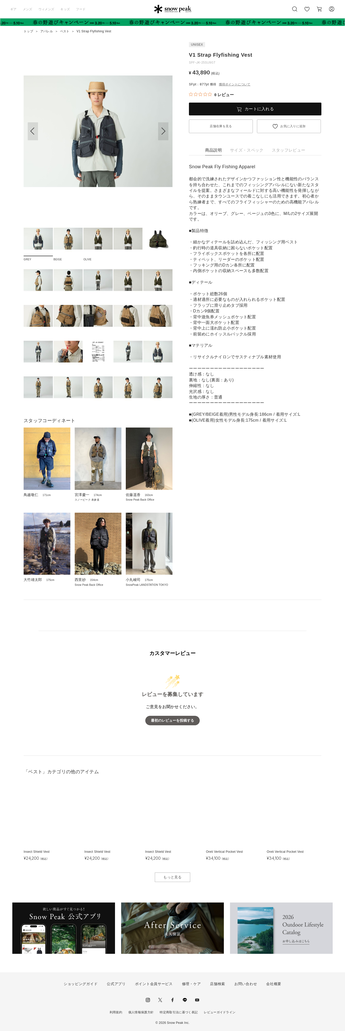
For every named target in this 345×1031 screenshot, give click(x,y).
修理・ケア (191, 984)
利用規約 (116, 1012)
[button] (163, 131)
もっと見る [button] (172, 877)
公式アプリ (116, 984)
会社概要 (273, 984)
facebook (172, 1000)
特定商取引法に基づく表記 (179, 1012)
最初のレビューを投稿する (172, 720)
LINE (185, 1000)
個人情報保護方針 (141, 1012)
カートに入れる (259, 109)
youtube (197, 1000)
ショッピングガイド (81, 984)
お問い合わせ (245, 984)
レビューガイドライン (219, 1012)
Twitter (160, 1000)
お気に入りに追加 (293, 126)
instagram (148, 1000)
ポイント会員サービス (154, 984)
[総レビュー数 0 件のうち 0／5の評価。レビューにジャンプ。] (211, 94)
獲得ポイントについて (235, 84)
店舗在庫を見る (221, 126)
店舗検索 (217, 984)
